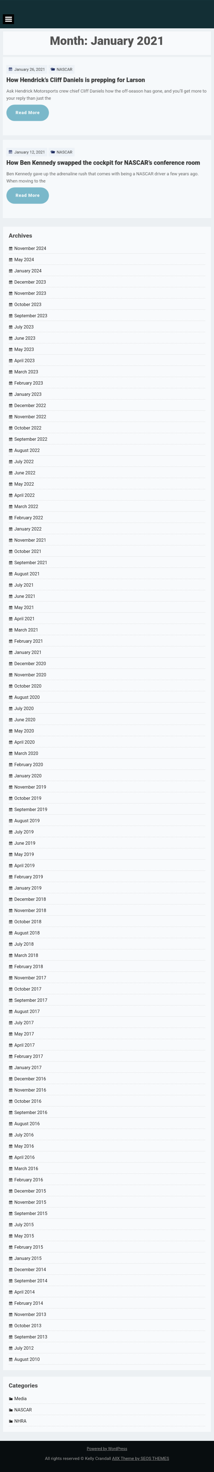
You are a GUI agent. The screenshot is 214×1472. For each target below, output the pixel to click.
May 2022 (24, 484)
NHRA (20, 1421)
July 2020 (24, 708)
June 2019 (24, 843)
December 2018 (30, 899)
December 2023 (30, 282)
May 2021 (24, 607)
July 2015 (24, 1224)
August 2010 (27, 1359)
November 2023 (30, 293)
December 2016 (30, 1078)
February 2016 (28, 1179)
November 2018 (30, 910)
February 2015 (28, 1247)
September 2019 (30, 809)
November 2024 (30, 248)
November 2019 (30, 787)
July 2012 (24, 1348)
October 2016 (27, 1101)
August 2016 (27, 1123)
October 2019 (27, 798)
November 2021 (30, 540)
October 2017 (27, 989)
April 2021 (24, 618)
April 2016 (24, 1157)
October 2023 (27, 304)
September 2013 (30, 1337)
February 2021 (28, 641)
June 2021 (24, 596)
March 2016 (26, 1168)
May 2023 (24, 349)
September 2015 (30, 1213)
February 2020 (28, 764)
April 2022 (24, 495)
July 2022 (24, 461)
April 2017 (24, 1045)
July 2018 (24, 944)
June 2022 (24, 473)
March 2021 (26, 630)
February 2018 (28, 966)
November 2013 (30, 1314)
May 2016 (24, 1146)
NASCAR (61, 56)
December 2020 (30, 663)
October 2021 (27, 551)
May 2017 (24, 1034)
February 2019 (28, 876)
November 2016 (30, 1090)
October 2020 (27, 686)
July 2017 (24, 1022)
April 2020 (24, 742)
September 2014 (30, 1280)
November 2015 (30, 1202)
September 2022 (30, 439)
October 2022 (27, 428)
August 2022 (27, 450)
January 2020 (28, 776)
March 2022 (26, 506)
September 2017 (30, 1000)
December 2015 (30, 1191)
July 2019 (24, 832)
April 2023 (24, 360)
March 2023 (26, 372)
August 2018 (27, 933)
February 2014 (28, 1303)
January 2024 (28, 271)
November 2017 (30, 977)
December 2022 (30, 405)
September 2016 (30, 1112)
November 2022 (30, 416)
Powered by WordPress (107, 1448)
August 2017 (27, 1011)
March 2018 (26, 955)
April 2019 (24, 865)
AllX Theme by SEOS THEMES (140, 1458)
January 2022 (28, 529)
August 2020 (27, 697)
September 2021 (30, 562)
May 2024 (24, 259)
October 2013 (27, 1325)
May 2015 (24, 1236)
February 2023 (28, 383)
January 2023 (28, 394)
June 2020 (24, 719)
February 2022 (28, 517)
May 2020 (24, 731)
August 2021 (27, 574)
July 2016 (24, 1135)
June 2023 (24, 338)
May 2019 (24, 854)
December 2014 (30, 1269)
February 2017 (28, 1056)
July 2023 (24, 327)
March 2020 (26, 753)
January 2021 (28, 652)
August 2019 (27, 820)
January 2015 (28, 1258)
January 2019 (28, 888)
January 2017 (28, 1067)
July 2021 (24, 585)
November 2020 (30, 675)
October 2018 (27, 921)
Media (20, 1398)
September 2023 (30, 315)
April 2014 (24, 1292)
